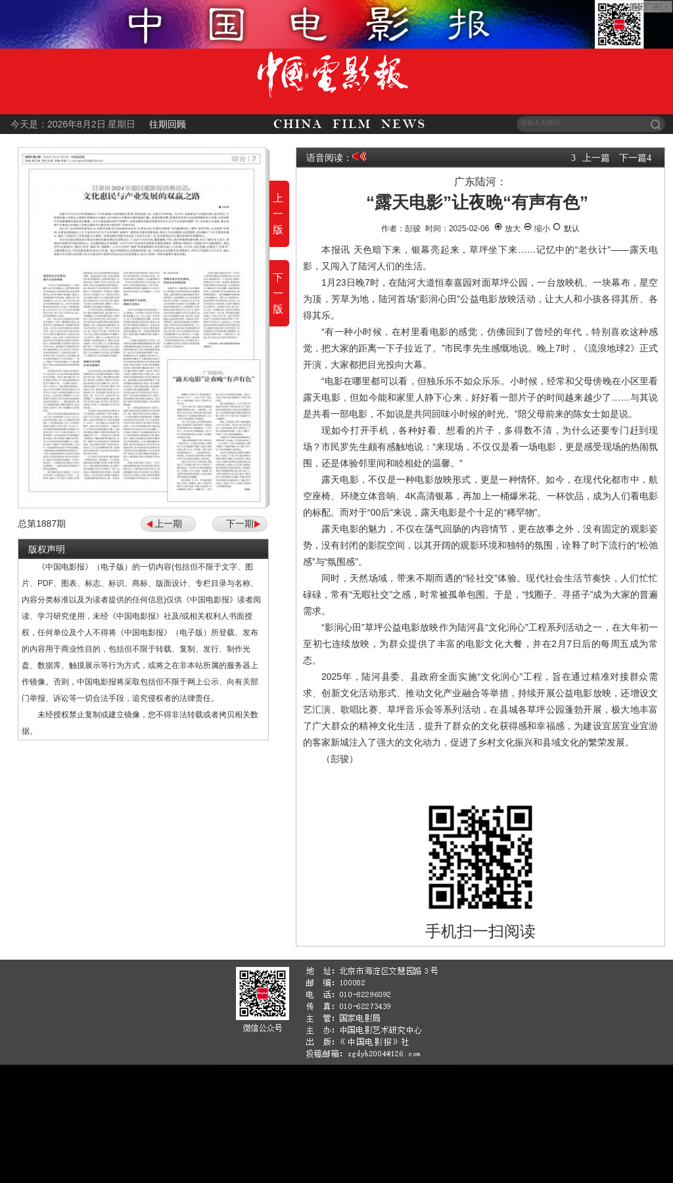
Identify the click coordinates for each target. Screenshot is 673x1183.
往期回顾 (167, 124)
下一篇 (633, 157)
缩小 (536, 228)
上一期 (168, 523)
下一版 (278, 293)
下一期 (240, 523)
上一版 (278, 213)
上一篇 (596, 157)
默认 (565, 228)
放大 (507, 228)
